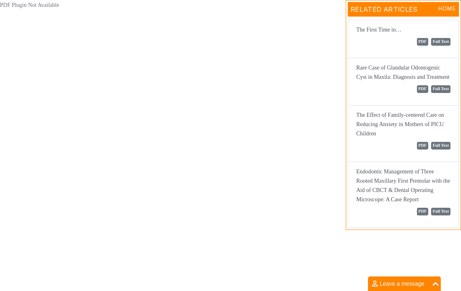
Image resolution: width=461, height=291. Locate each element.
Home (447, 8)
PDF (423, 41)
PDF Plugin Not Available (29, 5)
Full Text (441, 41)
